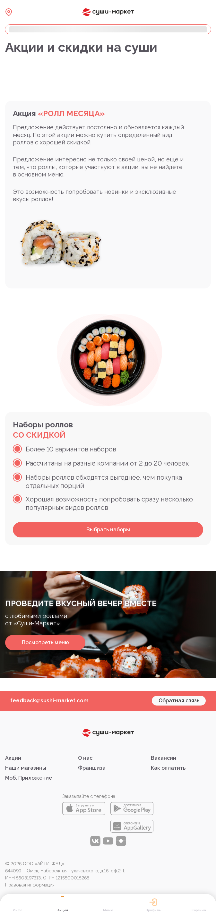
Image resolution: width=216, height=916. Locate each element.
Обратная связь (179, 701)
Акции (13, 758)
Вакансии (163, 758)
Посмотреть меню (45, 642)
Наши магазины (25, 768)
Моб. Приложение (28, 778)
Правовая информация (30, 884)
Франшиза (92, 768)
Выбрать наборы (108, 529)
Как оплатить (168, 768)
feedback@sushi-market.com (49, 701)
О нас (85, 758)
